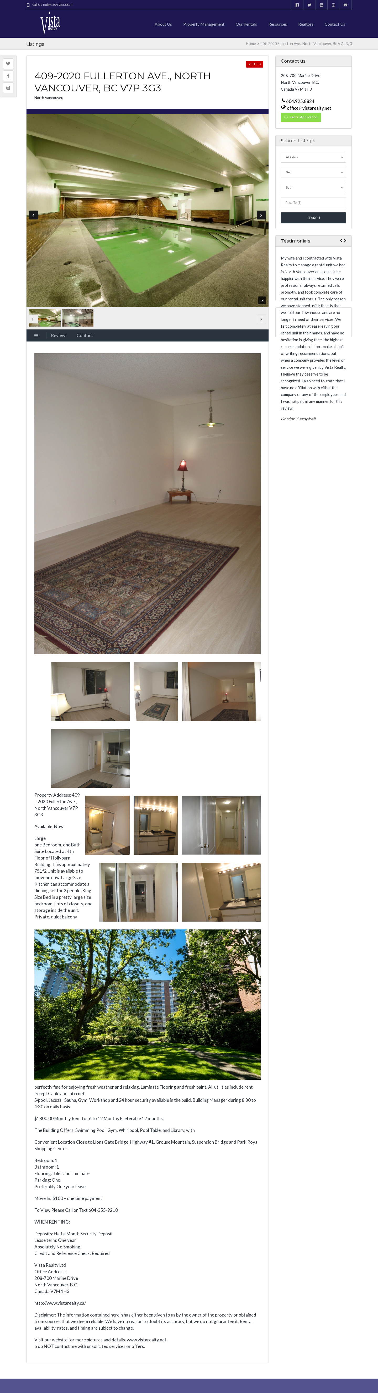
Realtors (305, 23)
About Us (163, 23)
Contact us (335, 23)
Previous (33, 215)
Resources (277, 23)
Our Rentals (246, 23)
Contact (85, 335)
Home (251, 43)
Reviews (59, 335)
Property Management (203, 23)
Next (261, 215)
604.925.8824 (300, 101)
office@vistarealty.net (308, 108)
